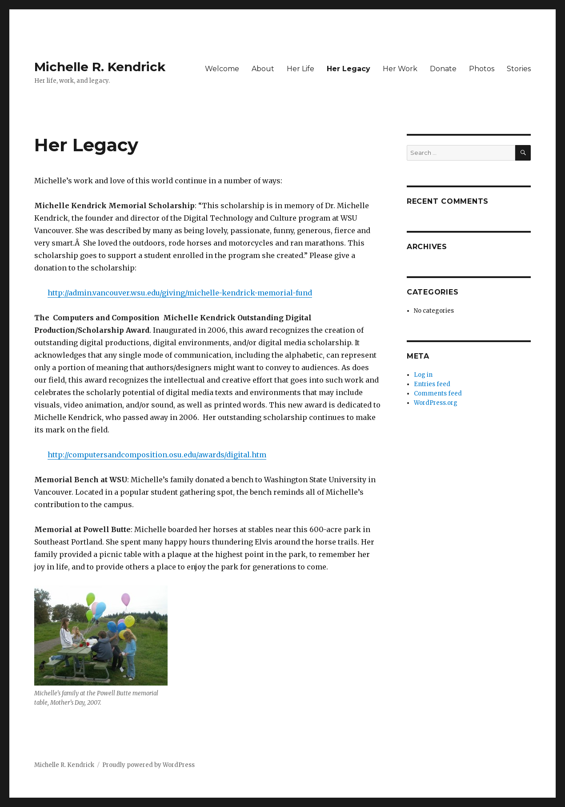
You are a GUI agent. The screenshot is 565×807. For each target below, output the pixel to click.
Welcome (222, 69)
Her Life (300, 69)
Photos (481, 69)
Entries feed (432, 384)
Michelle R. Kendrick (99, 66)
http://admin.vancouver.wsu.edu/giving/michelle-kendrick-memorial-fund (180, 292)
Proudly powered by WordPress (148, 765)
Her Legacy (348, 69)
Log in (423, 375)
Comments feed (438, 393)
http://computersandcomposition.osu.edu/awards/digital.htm (157, 454)
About (263, 69)
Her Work (400, 69)
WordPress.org (435, 403)
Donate (443, 69)
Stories (519, 69)
